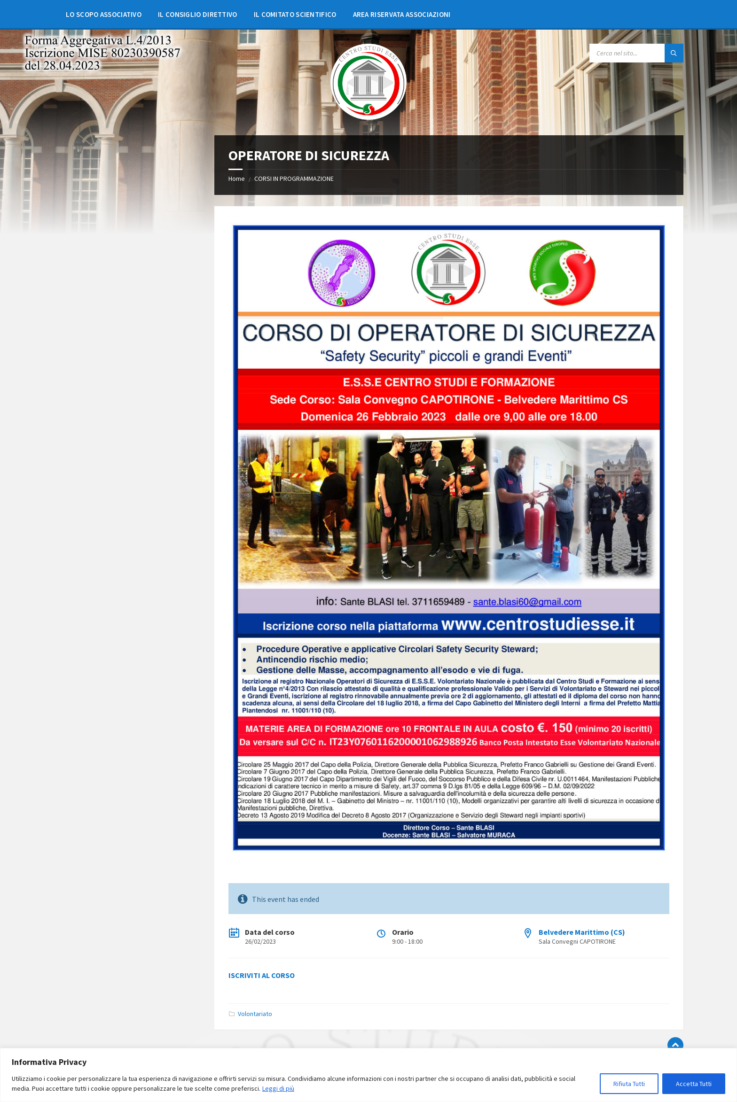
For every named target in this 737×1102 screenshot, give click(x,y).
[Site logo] (368, 117)
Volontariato (255, 1013)
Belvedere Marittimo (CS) (582, 932)
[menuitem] (103, 14)
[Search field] (636, 53)
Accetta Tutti (694, 1083)
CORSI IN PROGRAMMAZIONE (294, 178)
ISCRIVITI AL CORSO (261, 975)
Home (236, 178)
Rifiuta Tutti (629, 1083)
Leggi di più (278, 1088)
